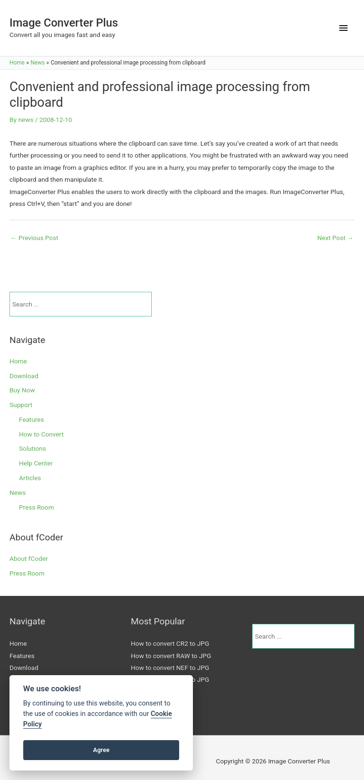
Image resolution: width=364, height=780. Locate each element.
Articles (30, 478)
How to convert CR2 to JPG (170, 643)
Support (20, 405)
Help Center (36, 463)
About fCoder (28, 558)
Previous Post (34, 237)
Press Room (36, 507)
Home (18, 361)
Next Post (335, 237)
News (17, 492)
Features (31, 419)
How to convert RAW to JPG (171, 655)
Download (23, 376)
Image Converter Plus (63, 22)
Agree (101, 749)
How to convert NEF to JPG (170, 667)
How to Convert (41, 434)
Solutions (32, 448)
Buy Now (22, 390)
